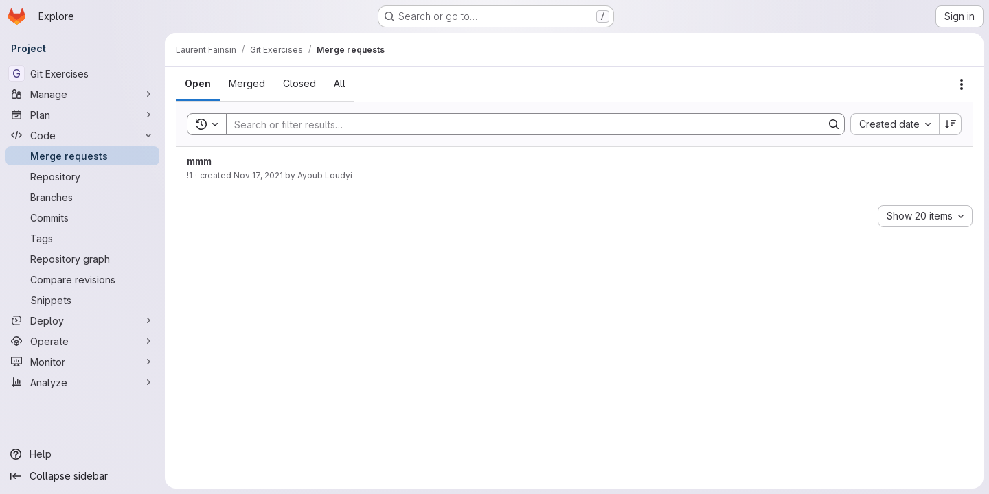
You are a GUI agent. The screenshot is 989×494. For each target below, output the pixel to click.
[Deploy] (82, 320)
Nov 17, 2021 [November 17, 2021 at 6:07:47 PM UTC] (258, 175)
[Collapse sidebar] (82, 476)
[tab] (198, 84)
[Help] (82, 454)
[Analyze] (82, 382)
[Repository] (82, 176)
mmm (199, 161)
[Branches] (82, 197)
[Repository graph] (82, 258)
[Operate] (82, 341)
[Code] (82, 135)
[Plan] (82, 114)
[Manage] (82, 94)
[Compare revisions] (82, 279)
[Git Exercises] (82, 73)
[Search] (518, 124)
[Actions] (962, 84)
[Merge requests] (82, 155)
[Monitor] (82, 361)
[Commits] (82, 217)
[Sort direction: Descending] (951, 124)
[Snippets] (82, 299)
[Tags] (82, 238)
